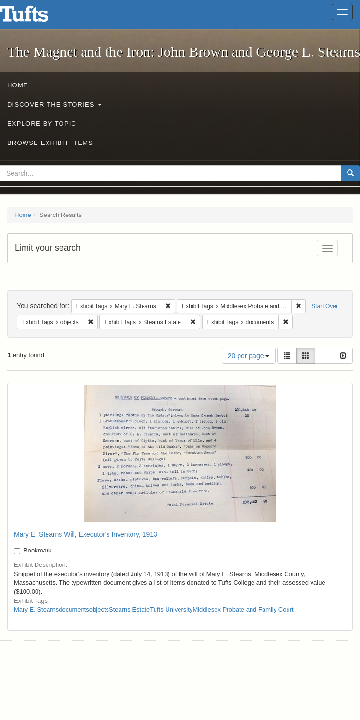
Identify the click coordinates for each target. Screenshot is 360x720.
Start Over (325, 306)
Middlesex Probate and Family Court (242, 609)
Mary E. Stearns (36, 609)
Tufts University (171, 609)
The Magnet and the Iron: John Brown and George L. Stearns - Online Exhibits (36, 17)
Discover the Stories (54, 104)
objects (99, 609)
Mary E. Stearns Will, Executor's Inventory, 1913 (85, 534)
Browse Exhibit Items (50, 142)
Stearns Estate (129, 609)
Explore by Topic (41, 123)
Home (17, 85)
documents (74, 609)
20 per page (249, 356)
